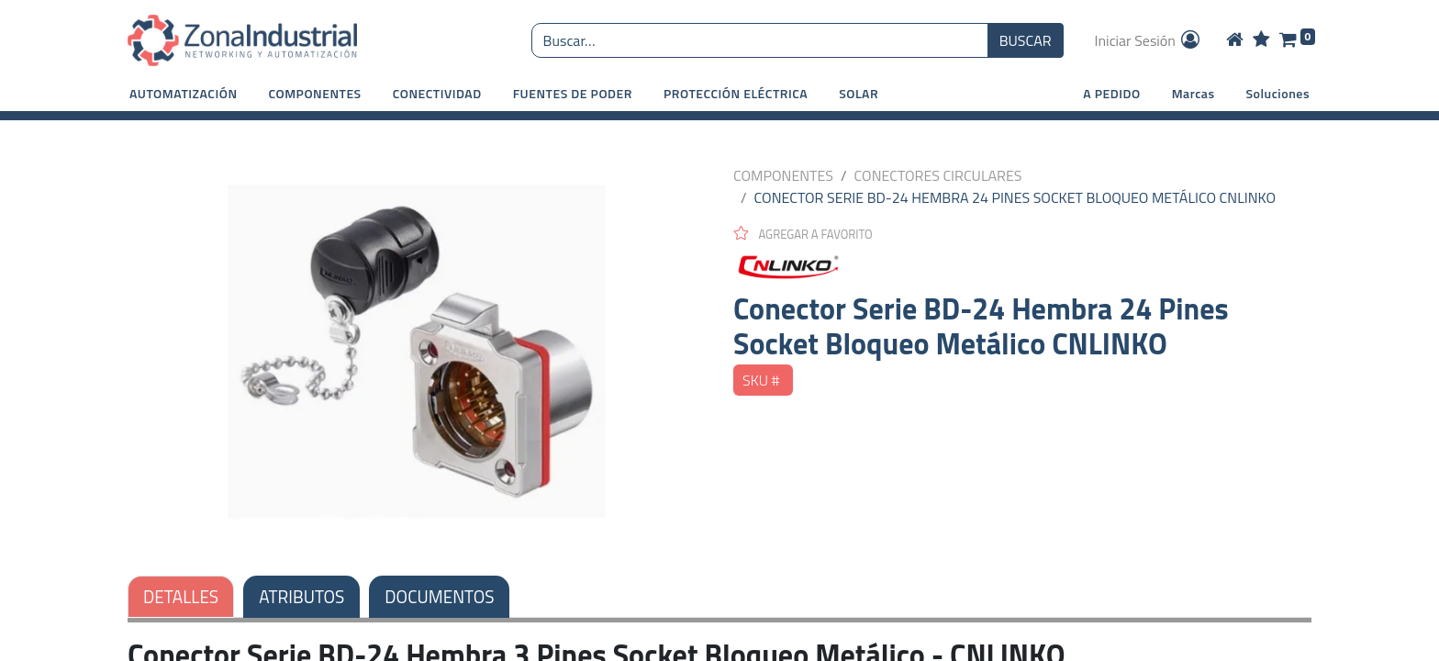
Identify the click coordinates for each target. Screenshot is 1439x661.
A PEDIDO (1111, 93)
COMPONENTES (783, 175)
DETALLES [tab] (180, 596)
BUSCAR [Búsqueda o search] (1025, 40)
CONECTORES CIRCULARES (938, 175)
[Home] (1235, 40)
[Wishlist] (1261, 40)
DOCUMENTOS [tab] (439, 596)
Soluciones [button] (1278, 93)
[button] (183, 93)
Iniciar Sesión (1149, 40)
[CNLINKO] (1022, 267)
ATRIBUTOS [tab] (301, 596)
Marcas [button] (1193, 93)
